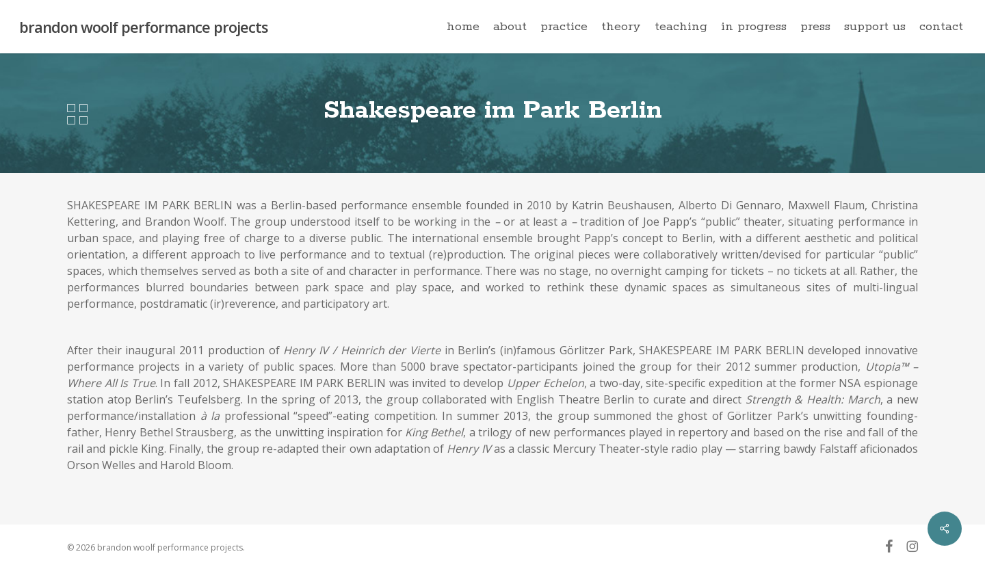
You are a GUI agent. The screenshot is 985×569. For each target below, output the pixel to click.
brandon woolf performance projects (143, 26)
